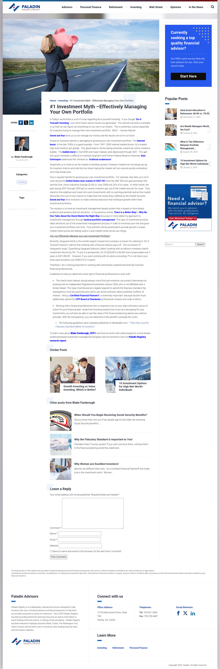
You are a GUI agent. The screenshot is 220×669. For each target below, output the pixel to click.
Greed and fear (57, 135)
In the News (196, 7)
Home (53, 100)
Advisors (67, 7)
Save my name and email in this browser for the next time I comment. (87, 551)
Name (54, 533)
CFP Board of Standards (88, 299)
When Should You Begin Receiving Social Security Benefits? (110, 415)
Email (53, 539)
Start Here (188, 76)
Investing (136, 7)
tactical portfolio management (99, 219)
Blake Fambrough (24, 156)
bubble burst (69, 152)
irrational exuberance (100, 159)
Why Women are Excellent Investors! (96, 464)
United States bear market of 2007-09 (85, 181)
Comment (56, 528)
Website (54, 545)
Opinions (175, 7)
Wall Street (156, 7)
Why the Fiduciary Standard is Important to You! (103, 439)
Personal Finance (90, 7)
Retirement (116, 7)
